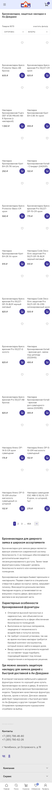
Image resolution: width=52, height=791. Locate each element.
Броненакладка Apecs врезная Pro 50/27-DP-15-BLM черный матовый (13, 302)
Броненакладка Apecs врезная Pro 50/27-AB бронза (13, 400)
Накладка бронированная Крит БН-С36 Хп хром (37, 113)
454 (29, 523)
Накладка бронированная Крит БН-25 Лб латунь (12, 163)
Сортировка (15, 32)
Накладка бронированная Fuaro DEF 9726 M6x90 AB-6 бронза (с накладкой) (13, 116)
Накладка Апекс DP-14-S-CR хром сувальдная (12, 450)
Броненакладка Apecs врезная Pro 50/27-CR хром (38, 68)
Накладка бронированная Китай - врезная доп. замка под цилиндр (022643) (38, 352)
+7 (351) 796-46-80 (13, 736)
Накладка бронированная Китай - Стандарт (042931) (38, 163)
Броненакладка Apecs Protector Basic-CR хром (13, 208)
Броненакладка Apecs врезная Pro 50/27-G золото (13, 349)
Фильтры (39, 32)
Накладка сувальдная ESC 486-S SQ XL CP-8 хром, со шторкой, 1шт (38, 496)
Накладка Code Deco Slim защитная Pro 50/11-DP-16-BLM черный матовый (37, 254)
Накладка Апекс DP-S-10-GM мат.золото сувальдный (38, 450)
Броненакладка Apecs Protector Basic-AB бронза (13, 68)
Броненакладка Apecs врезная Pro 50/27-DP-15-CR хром (38, 208)
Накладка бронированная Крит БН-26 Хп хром (12, 253)
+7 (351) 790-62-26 (13, 739)
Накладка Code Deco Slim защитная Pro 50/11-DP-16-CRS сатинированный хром (38, 302)
